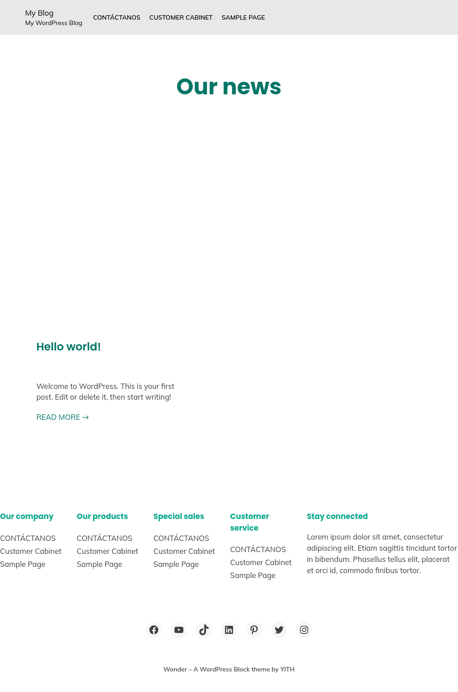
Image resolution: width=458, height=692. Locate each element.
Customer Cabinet (181, 17)
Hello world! (68, 347)
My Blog (39, 12)
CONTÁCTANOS (116, 17)
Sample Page (243, 17)
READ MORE (62, 417)
